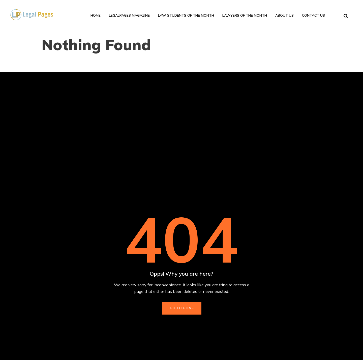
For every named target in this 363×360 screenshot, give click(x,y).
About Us (284, 15)
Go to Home (182, 308)
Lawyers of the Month (244, 15)
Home (95, 15)
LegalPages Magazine (129, 15)
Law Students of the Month (186, 15)
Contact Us (313, 15)
